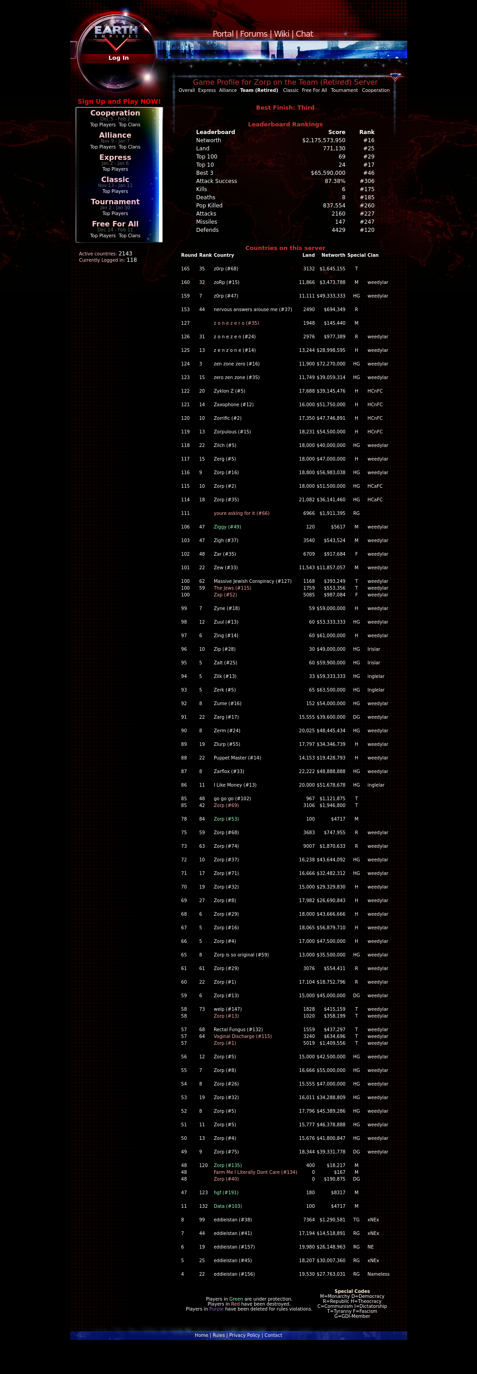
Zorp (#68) (226, 832)
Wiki (281, 33)
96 (184, 649)
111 (185, 513)
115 (185, 486)
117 (185, 458)
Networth (208, 140)
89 (184, 744)
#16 (369, 140)
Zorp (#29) (226, 914)
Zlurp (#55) (227, 744)
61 (184, 968)
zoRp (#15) (227, 282)
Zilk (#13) (225, 676)
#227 (367, 214)
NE (370, 1246)
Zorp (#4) (225, 941)
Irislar (373, 649)
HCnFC (375, 391)
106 (185, 526)
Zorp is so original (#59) (241, 954)
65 (184, 954)
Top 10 (205, 165)
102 (185, 554)
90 (184, 730)
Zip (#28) (225, 649)
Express (115, 157)
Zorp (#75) (226, 1151)
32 (202, 282)
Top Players (103, 124)
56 (184, 1056)
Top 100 (206, 157)
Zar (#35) (225, 554)
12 (202, 622)
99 (184, 608)
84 (202, 819)
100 (185, 581)
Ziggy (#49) (227, 526)
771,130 (334, 148)
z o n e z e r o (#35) (236, 323)
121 (185, 404)
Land (202, 148)
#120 (367, 230)
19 (202, 744)
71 (184, 873)
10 (202, 418)
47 (202, 526)
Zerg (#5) (225, 458)
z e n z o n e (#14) (235, 350)
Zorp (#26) (226, 1083)
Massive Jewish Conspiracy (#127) (253, 581)
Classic (115, 179)
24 (341, 165)
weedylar (377, 282)
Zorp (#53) (226, 819)
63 (202, 846)
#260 (367, 205)
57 (184, 1029)
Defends (207, 230)
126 (185, 336)
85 (184, 798)
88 (184, 757)
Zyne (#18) (227, 608)
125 (185, 350)
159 (185, 295)
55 (184, 1070)
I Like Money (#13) (235, 785)
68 (184, 914)
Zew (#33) (226, 567)
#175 (367, 189)
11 (202, 785)
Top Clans (129, 124)
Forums (253, 33)
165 (185, 268)
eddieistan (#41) (233, 1233)
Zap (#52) (225, 594)
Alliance (115, 135)
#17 (369, 165)
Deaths (206, 197)
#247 (367, 222)
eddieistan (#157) (234, 1246)
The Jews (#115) (232, 588)
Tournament (115, 201)
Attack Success (216, 181)
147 (340, 222)
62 (202, 581)
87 (184, 771)
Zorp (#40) (226, 1179)
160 (185, 282)
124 (185, 363)
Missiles (206, 222)
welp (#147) (228, 1009)
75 (184, 832)
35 (202, 268)
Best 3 (204, 173)
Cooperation (115, 113)
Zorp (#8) (225, 900)
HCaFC (374, 486)
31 (202, 336)
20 (202, 391)
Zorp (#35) (226, 499)
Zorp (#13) (226, 995)
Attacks (206, 214)
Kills (201, 189)
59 (202, 588)
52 (184, 1111)
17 (202, 873)
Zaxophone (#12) (234, 404)
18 (202, 499)
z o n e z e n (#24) (235, 336)
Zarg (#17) (226, 717)
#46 (369, 173)
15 (202, 377)
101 (185, 567)
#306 (367, 181)
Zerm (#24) (227, 730)
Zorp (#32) (226, 886)
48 (202, 554)
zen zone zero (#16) (237, 363)
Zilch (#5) (225, 445)
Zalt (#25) (225, 662)
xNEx (373, 1219)
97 (184, 635)
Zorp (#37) (226, 859)
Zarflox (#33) (229, 771)
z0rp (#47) (226, 295)
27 (202, 900)
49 (184, 1151)
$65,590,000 (328, 173)
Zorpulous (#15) (232, 431)
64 (202, 1036)
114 (185, 499)
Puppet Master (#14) (237, 757)
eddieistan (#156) (234, 1274)
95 (184, 662)
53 (184, 1097)
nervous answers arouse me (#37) (253, 309)
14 (202, 404)
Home (201, 1335)
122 (185, 391)
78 (184, 819)
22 (202, 445)
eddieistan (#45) (233, 1260)
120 (185, 418)
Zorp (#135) (228, 1165)
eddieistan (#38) (233, 1219)
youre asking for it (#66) (242, 513)
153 (185, 309)
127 (185, 323)
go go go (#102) (232, 798)
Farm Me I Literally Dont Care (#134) (255, 1172)
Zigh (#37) (226, 540)
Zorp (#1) (225, 982)
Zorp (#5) (225, 1056)
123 (185, 377)
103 (185, 540)
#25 (369, 148)
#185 (367, 197)
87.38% (335, 181)
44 (202, 309)
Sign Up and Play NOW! (119, 101)
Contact (273, 1335)
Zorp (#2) (225, 486)
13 (202, 350)
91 (184, 717)
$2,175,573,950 (323, 140)
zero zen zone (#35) (237, 377)
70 (184, 886)
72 (184, 859)
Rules (218, 1335)
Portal (223, 33)
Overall (187, 90)
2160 (339, 214)
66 (184, 941)
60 (184, 982)
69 (341, 157)
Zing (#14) (226, 635)
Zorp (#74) (226, 846)
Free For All (115, 224)
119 (185, 431)
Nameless (378, 1274)
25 (202, 1260)
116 (185, 472)
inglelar (375, 676)
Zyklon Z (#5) (230, 391)
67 (184, 927)
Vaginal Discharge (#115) (243, 1036)
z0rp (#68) (226, 268)
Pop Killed (209, 205)
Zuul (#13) (226, 622)
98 (184, 622)
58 (184, 1009)
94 (184, 676)
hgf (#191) (226, 1192)
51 (184, 1124)
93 (184, 689)
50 (184, 1138)
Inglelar (376, 689)
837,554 (334, 205)
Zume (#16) (227, 703)
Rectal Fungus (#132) (238, 1029)
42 (202, 805)
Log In (118, 57)
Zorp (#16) (226, 472)
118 (185, 445)
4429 (339, 230)
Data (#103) (228, 1206)
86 (184, 785)
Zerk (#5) (225, 689)
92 (184, 703)
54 (184, 1083)
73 (184, 846)
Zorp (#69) (226, 805)
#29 (369, 157)
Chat (304, 33)
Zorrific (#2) (227, 418)
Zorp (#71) (226, 873)
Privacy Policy (244, 1335)
